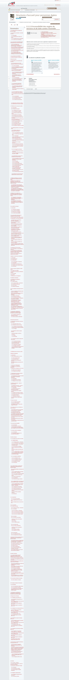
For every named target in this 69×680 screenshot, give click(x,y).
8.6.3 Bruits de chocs (14, 545)
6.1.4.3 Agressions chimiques (16, 344)
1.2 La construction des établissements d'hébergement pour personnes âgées (17, 42)
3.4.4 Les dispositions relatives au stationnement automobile (16, 227)
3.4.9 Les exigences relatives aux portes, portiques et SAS (16, 235)
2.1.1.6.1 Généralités (15, 96)
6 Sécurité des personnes (14, 319)
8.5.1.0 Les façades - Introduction (17, 510)
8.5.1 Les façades (14, 508)
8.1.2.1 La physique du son (16, 457)
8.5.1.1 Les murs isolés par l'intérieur (17, 511)
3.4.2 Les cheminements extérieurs (16, 223)
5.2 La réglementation (14, 281)
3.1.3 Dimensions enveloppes (15, 211)
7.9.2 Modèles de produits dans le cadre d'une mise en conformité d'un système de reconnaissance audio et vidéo (17, 414)
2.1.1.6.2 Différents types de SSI (17, 97)
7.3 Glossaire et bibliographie (15, 365)
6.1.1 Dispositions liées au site (16, 323)
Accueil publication (12, 22)
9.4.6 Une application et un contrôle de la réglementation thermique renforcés (17, 575)
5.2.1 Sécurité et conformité (15, 284)
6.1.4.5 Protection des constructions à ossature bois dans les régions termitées (17, 347)
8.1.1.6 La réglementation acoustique (17, 451)
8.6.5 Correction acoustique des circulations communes (16, 548)
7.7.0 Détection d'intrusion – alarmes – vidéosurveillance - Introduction (17, 386)
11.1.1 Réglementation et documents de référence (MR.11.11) (17, 601)
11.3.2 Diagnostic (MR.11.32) (15, 624)
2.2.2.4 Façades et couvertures (16, 114)
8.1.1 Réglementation (14, 440)
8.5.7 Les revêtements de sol (15, 533)
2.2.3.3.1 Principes (15, 161)
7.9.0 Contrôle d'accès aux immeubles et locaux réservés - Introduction (17, 410)
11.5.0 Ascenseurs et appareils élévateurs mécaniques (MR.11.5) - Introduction (16, 645)
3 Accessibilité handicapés (14, 206)
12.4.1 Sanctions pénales (15, 676)
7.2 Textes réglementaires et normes (16, 356)
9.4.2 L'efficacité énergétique (15, 568)
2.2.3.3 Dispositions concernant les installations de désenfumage (17, 156)
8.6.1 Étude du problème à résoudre (16, 543)
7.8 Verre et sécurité (14, 400)
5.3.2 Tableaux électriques (15, 295)
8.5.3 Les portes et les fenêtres (16, 517)
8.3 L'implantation (13, 497)
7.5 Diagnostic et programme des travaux (17, 368)
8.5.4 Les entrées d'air (14, 524)
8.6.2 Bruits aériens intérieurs (15, 544)
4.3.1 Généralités (13, 262)
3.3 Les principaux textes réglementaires (17, 217)
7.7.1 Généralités (13, 387)
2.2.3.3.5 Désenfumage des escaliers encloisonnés (16, 166)
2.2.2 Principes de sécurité (15, 108)
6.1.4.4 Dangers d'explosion (16, 345)
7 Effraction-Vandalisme (14, 353)
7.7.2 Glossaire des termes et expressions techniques (15, 389)
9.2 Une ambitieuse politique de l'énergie (17, 557)
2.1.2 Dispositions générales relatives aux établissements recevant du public (17, 103)
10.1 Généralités (13, 584)
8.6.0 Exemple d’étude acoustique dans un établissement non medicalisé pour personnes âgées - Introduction (17, 541)
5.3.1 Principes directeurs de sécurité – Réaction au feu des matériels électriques (17, 294)
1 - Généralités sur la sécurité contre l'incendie (25, 22)
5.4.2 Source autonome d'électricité (16, 316)
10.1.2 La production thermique (16, 587)
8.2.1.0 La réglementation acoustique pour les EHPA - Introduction (17, 472)
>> (24, 27)
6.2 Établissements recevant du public (16, 351)
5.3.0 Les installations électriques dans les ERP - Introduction (17, 291)
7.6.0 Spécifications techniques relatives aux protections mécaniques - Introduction (17, 376)
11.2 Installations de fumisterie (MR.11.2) (17, 608)
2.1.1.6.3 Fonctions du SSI (16, 98)
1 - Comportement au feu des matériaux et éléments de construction (41, 22)
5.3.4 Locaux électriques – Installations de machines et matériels (17, 298)
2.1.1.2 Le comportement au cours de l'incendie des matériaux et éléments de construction (17, 67)
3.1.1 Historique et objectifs (15, 209)
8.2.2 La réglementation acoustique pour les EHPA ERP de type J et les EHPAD (17, 481)
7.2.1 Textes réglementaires (15, 357)
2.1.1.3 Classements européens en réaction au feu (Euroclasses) (17, 70)
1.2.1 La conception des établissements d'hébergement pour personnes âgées (17, 47)
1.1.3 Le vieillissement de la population (17, 38)
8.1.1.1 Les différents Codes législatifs (18, 443)
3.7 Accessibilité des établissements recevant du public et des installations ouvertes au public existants (16, 251)
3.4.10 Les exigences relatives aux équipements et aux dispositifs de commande (16, 238)
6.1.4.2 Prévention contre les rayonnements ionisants (16, 342)
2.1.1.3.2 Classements (15, 77)
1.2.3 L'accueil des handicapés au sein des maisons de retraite (17, 50)
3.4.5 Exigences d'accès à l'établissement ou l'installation (15, 229)
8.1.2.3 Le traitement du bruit (16, 460)
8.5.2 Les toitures (14, 516)
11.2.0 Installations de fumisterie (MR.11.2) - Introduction (16, 610)
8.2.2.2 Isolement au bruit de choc (17, 487)
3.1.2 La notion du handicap (15, 210)
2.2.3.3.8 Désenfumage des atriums (17, 171)
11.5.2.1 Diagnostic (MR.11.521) (17, 656)
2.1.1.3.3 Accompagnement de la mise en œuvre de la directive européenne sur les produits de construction (17, 80)
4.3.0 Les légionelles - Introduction (16, 261)
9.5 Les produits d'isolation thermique (16, 578)
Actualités (24, 8)
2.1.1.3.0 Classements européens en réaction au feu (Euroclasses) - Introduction (18, 73)
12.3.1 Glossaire (13, 667)
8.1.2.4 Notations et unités (16, 461)
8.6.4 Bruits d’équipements (15, 546)
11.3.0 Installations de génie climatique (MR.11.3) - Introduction (17, 621)
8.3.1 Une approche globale (15, 498)
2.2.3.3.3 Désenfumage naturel (17, 163)
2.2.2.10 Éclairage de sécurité (16, 123)
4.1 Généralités (13, 257)
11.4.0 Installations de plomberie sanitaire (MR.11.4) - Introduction (16, 631)
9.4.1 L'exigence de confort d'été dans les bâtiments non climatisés (17, 566)
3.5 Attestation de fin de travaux (15, 247)
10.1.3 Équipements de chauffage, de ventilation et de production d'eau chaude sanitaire (17, 589)
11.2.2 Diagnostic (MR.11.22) (15, 613)
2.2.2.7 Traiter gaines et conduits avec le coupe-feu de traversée (18, 119)
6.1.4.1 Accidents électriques (16, 341)
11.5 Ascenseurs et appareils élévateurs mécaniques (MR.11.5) (17, 642)
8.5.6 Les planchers (14, 532)
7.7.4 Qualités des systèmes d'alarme (17, 392)
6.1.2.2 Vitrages (14, 328)
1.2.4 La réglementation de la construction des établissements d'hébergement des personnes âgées (17, 53)
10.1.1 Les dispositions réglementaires (17, 586)
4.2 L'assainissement (14, 258)
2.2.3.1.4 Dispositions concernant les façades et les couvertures (18, 137)
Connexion (57, 1)
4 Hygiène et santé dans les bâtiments (16, 256)
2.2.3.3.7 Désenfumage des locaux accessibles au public (17, 170)
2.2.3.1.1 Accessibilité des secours (17, 132)
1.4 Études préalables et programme (16, 57)
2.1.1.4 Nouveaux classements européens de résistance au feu (16, 84)
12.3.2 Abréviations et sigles (15, 668)
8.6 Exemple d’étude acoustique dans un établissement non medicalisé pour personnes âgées (17, 538)
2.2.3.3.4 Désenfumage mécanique (17, 164)
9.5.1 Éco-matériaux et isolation (16, 579)
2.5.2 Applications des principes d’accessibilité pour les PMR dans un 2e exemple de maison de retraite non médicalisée (17, 202)
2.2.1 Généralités (13, 107)
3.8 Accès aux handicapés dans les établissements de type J (16, 254)
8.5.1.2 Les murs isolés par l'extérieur (17, 512)
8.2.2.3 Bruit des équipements (16, 488)
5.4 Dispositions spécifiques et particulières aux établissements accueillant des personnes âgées (16, 312)
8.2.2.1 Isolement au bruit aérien (17, 486)
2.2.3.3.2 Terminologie (15, 162)
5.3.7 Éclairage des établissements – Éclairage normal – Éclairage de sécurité (17, 307)
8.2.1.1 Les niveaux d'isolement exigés (18, 473)
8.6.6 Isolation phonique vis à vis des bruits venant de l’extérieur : (17, 550)
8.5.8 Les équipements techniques (16, 534)
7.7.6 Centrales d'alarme (15, 394)
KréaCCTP (32, 93)
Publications (51, 8)
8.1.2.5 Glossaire (14, 462)
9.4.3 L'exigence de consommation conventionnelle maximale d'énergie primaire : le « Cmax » (16, 570)
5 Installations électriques (14, 277)
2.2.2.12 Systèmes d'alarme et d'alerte (18, 125)
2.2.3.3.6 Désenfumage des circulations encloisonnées (16, 168)
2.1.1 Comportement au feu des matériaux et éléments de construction (17, 63)
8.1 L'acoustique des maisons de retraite (17, 438)
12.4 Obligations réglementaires (16, 672)
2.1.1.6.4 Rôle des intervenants (17, 99)
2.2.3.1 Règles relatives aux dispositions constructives (16, 130)
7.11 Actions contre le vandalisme (16, 430)
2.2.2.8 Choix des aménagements (17, 120)
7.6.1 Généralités (13, 378)
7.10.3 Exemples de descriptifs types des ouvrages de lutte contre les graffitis (17, 427)
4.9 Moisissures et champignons (16, 275)
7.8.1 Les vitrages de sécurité (15, 401)
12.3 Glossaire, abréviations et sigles (16, 665)
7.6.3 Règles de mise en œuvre (16, 380)
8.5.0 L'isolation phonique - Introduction (17, 507)
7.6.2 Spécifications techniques (16, 379)
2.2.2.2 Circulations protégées (16, 111)
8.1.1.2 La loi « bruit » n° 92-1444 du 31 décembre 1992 (17, 444)
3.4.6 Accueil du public (14, 230)
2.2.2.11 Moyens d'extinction (16, 124)
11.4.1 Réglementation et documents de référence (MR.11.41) (17, 633)
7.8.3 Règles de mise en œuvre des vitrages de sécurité (16, 404)
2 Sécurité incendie (13, 59)
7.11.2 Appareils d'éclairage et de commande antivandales (16, 433)
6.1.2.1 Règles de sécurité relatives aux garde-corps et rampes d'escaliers (17, 327)
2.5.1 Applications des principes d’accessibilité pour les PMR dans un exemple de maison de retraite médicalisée (16, 198)
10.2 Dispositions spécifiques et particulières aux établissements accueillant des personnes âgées (16, 593)
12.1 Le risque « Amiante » (15, 662)
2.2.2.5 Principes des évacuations (17, 115)
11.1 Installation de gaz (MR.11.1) (16, 597)
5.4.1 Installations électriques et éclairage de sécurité (16, 315)
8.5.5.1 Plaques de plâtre (16, 529)
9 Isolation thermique (13, 553)
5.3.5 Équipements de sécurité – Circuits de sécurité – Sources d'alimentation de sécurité (16, 301)
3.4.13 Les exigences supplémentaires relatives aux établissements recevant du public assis (17, 244)
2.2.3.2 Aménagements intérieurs (17, 149)
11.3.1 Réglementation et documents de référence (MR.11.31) (17, 623)
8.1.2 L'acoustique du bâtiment (16, 456)
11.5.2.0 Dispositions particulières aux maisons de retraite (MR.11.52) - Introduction (18, 655)
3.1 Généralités (13, 207)
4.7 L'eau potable (13, 273)
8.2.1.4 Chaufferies (15, 477)
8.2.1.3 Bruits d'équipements (16, 476)
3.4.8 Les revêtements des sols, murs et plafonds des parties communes (17, 233)
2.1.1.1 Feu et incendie (15, 65)
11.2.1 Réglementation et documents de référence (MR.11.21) (17, 612)
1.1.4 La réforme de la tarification (16, 39)
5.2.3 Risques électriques (15, 286)
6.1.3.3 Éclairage (14, 336)
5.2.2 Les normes (14, 285)
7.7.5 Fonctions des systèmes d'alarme (17, 393)
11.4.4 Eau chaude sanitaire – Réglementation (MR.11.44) (15, 639)
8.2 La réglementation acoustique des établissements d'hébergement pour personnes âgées (16, 466)
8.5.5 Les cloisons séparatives (16, 525)
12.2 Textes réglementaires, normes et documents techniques (17, 664)
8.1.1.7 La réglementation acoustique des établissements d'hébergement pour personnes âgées (17, 453)
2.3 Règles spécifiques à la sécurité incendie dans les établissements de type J (16, 179)
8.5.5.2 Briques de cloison (16, 530)
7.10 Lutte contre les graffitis (15, 423)
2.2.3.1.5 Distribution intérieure (17, 138)
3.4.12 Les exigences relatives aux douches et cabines (16, 242)
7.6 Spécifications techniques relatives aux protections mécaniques (16, 374)
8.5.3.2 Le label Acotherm (16, 522)
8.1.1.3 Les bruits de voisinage (16, 446)
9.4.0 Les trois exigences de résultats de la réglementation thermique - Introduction (17, 564)
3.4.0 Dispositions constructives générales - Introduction (16, 220)
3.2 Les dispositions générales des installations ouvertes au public (16, 215)
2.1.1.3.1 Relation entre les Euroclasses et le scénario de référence (16, 75)
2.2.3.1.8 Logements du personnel (17, 143)
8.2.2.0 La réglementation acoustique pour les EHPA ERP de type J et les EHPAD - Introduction (17, 484)
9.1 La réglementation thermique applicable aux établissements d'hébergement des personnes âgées (16, 556)
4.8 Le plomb (13, 274)
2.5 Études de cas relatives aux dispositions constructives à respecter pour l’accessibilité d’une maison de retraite (16, 194)
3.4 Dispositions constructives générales (17, 218)
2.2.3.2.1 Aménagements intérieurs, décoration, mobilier (17, 153)
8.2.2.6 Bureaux (14, 493)
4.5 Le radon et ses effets (14, 270)
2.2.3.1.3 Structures (15, 135)
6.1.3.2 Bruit (13, 335)
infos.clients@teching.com (32, 85)
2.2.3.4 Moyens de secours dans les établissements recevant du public (17, 174)
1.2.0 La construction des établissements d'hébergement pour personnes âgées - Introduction (16, 45)
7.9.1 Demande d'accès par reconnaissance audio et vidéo (16, 412)
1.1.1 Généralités (13, 35)
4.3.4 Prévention (13, 266)
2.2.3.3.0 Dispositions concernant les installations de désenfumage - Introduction (18, 159)
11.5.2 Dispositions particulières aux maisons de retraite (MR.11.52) (16, 652)
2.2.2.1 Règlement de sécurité (16, 110)
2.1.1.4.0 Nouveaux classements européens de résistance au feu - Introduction (17, 86)
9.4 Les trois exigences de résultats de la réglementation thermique (17, 561)
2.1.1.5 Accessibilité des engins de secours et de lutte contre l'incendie (17, 92)
